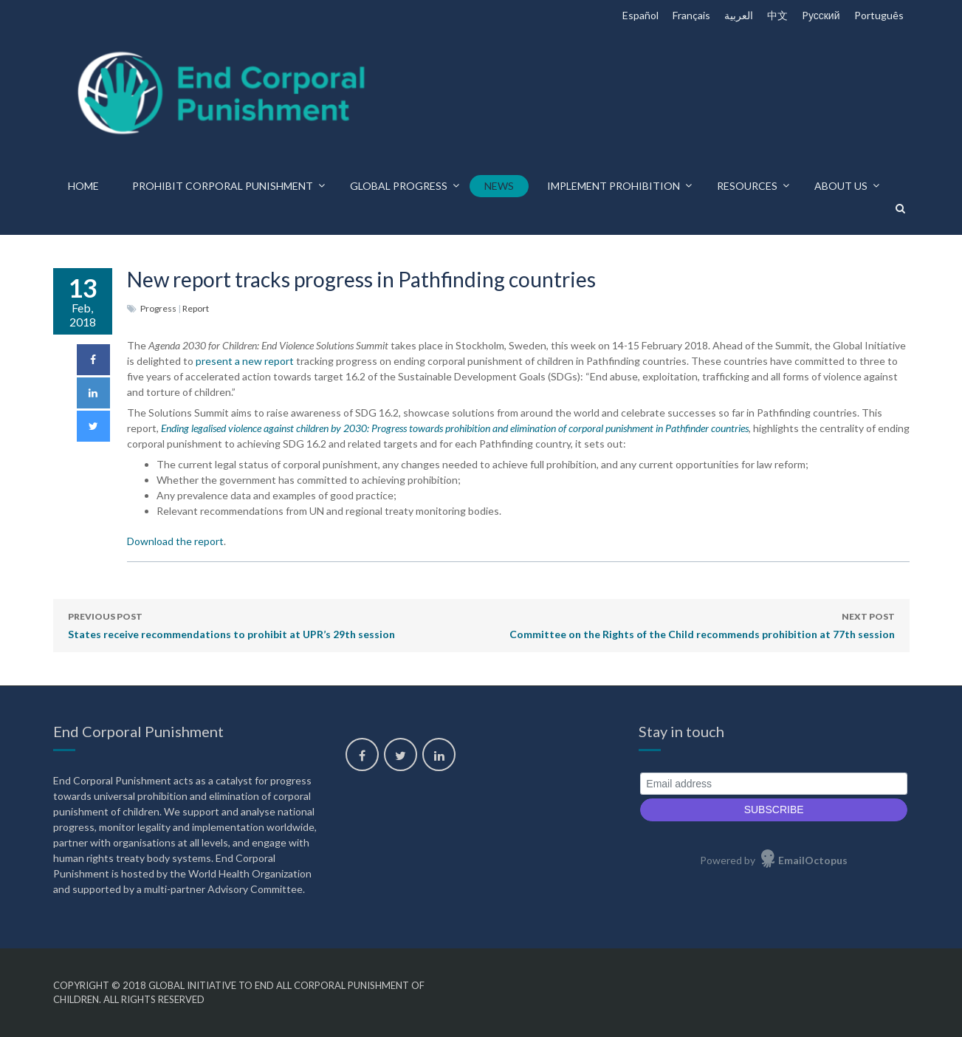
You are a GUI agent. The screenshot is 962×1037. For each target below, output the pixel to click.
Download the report (175, 541)
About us (840, 185)
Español (640, 15)
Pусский (821, 15)
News (499, 185)
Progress (158, 308)
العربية (738, 15)
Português (879, 15)
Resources (747, 185)
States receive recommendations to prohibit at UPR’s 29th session (231, 624)
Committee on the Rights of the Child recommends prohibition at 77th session (702, 624)
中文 (777, 15)
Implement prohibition (613, 185)
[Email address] (774, 784)
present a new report (245, 361)
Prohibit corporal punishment (222, 185)
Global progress (398, 185)
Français (691, 15)
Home (83, 185)
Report (195, 308)
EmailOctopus (813, 860)
